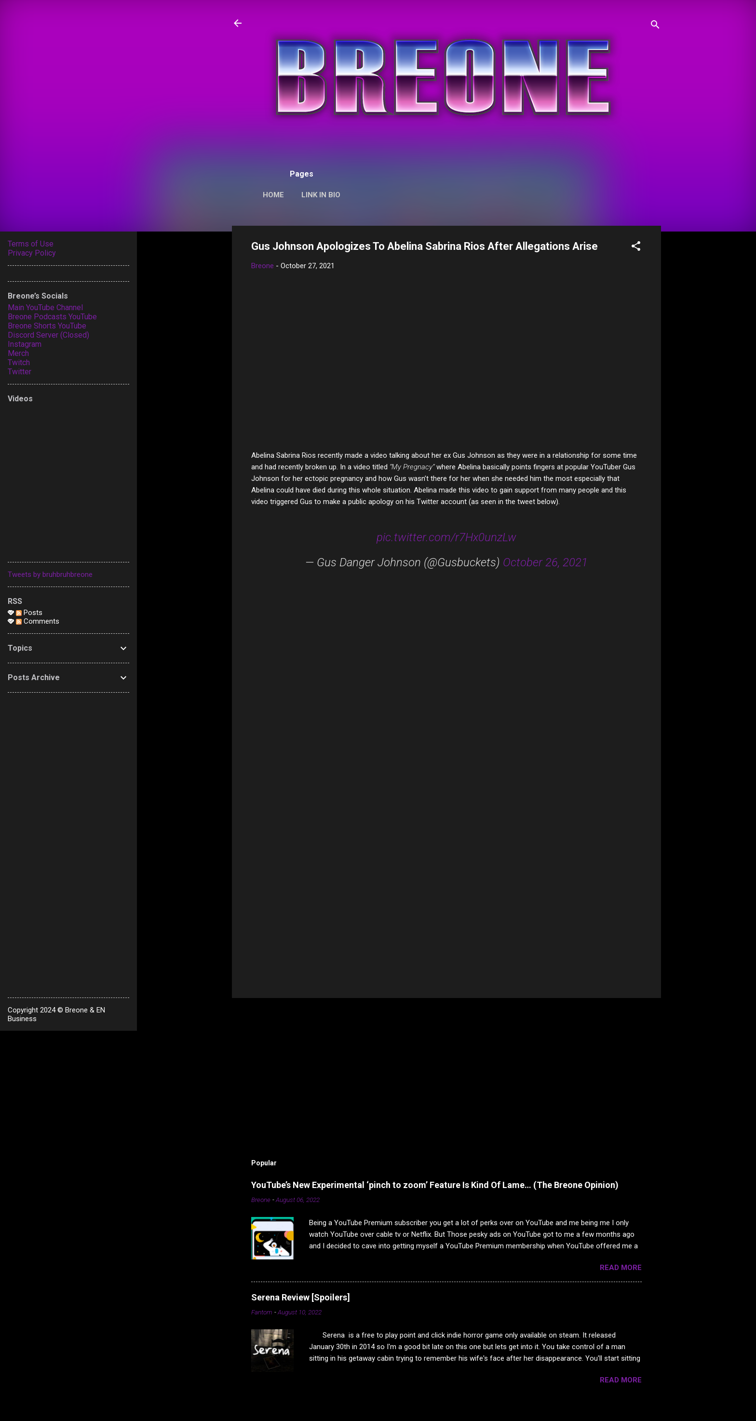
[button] (636, 247)
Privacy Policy (32, 253)
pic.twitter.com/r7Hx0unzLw (446, 537)
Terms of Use (31, 243)
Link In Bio (320, 195)
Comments (37, 621)
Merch (18, 353)
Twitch (19, 362)
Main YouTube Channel (45, 307)
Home (273, 195)
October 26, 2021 (545, 562)
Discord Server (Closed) (48, 335)
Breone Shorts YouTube (47, 325)
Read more (621, 1267)
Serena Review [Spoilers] (300, 1297)
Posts (29, 612)
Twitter (19, 371)
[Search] (655, 26)
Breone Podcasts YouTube (52, 316)
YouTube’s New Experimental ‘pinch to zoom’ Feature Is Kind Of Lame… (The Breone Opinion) (435, 1185)
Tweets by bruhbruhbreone (50, 574)
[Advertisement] (446, 908)
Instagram (24, 344)
